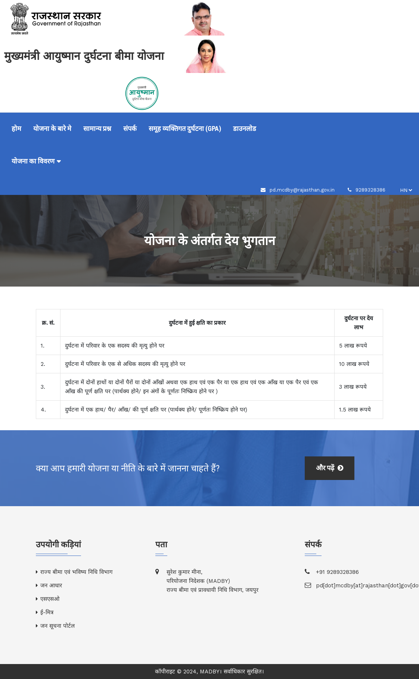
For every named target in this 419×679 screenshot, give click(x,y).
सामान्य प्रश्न (97, 128)
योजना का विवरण (33, 161)
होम (16, 128)
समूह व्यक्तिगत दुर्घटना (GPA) (185, 128)
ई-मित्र (46, 612)
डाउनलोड (244, 128)
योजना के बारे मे (52, 128)
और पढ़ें (329, 468)
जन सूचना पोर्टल (57, 626)
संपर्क (130, 128)
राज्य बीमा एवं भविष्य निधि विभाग (76, 572)
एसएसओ (49, 599)
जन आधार (51, 585)
